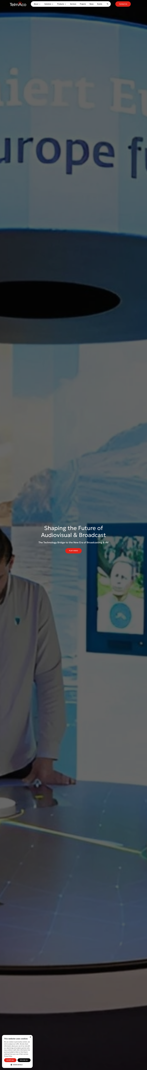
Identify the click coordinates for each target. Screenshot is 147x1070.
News (92, 4)
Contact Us (123, 4)
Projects (83, 4)
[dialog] (17, 1051)
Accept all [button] (10, 1060)
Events (99, 4)
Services (73, 4)
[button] (17, 1064)
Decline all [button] (24, 1060)
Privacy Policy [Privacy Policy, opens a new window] (8, 1056)
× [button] (30, 1037)
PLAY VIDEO (73, 551)
